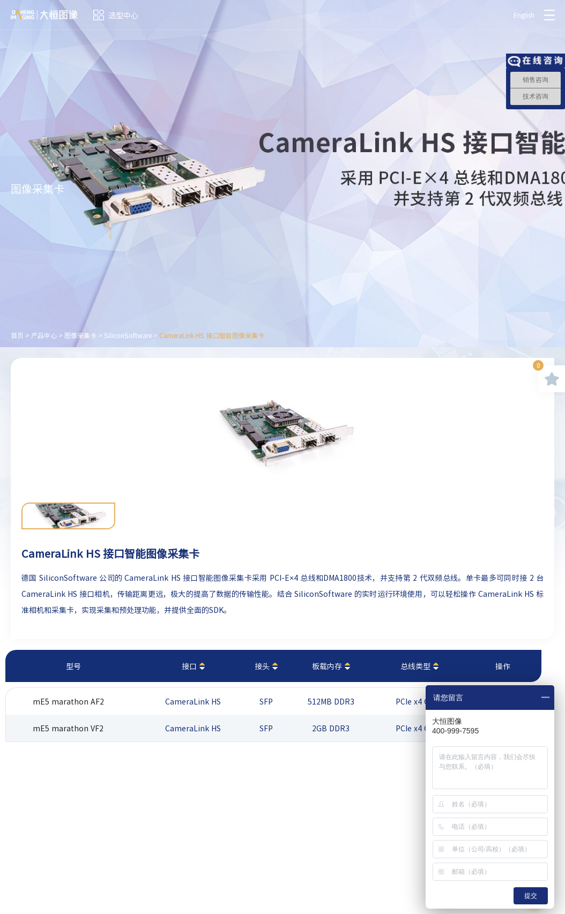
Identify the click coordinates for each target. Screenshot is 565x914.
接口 (189, 666)
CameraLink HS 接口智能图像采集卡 (211, 335)
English (524, 15)
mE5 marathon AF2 (68, 701)
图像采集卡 (80, 335)
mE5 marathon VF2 (68, 728)
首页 (17, 335)
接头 (262, 666)
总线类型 (415, 666)
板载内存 (327, 666)
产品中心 (44, 335)
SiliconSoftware (128, 335)
